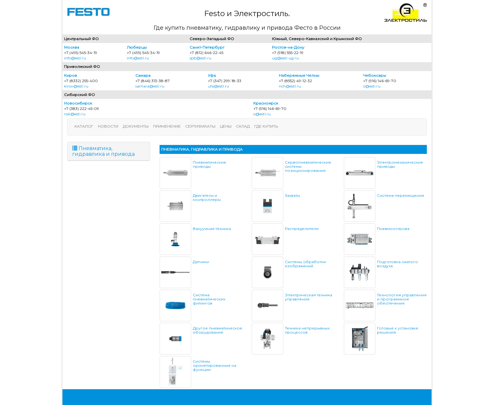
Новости (108, 126)
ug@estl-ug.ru (285, 58)
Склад (243, 126)
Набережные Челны (299, 75)
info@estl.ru (75, 58)
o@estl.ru (371, 86)
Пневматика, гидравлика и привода (103, 151)
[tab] (109, 151)
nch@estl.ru (290, 86)
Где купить (266, 126)
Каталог (83, 126)
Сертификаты (200, 126)
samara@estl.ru (149, 86)
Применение (167, 126)
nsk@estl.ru (74, 114)
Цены (226, 126)
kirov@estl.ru (76, 86)
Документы (136, 126)
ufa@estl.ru (218, 86)
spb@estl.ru (200, 58)
